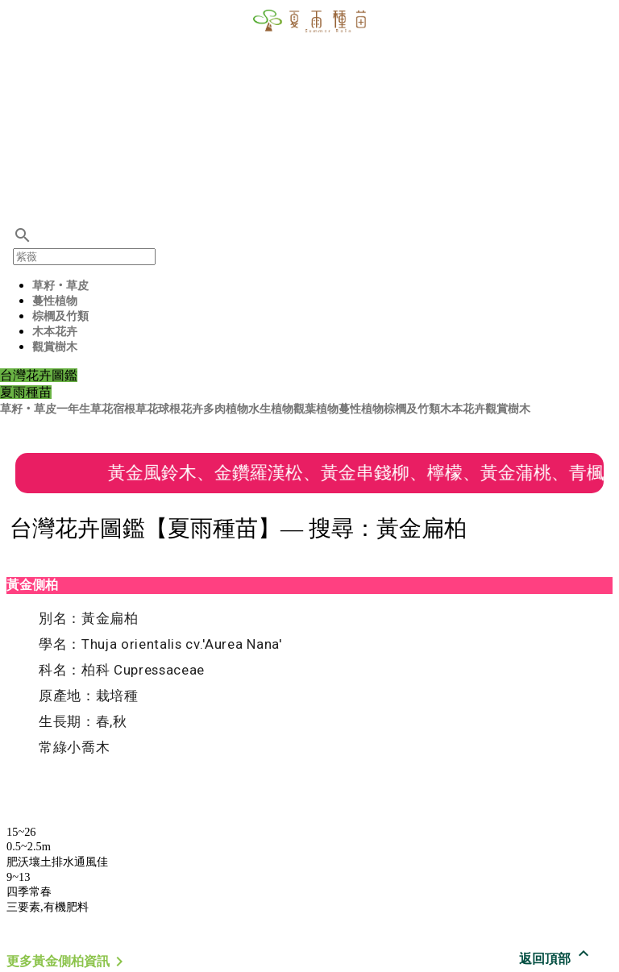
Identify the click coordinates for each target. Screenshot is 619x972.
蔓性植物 (54, 301)
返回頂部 (556, 959)
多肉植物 (225, 409)
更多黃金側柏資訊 (67, 961)
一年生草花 (84, 409)
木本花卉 (54, 332)
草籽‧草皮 (60, 286)
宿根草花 (135, 409)
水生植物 (270, 409)
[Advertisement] (309, 113)
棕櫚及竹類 (60, 316)
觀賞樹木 (54, 347)
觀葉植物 (316, 409)
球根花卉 (180, 409)
